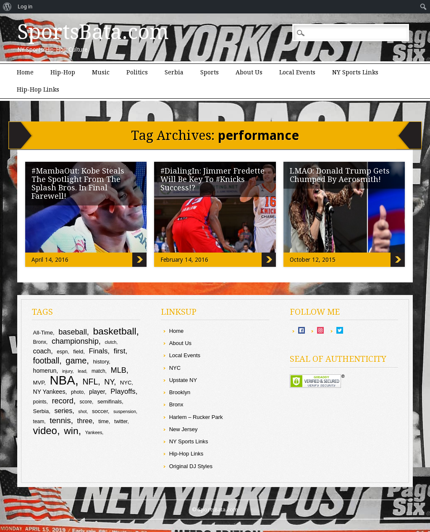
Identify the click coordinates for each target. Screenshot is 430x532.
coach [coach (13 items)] (42, 351)
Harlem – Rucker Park (196, 417)
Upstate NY (183, 380)
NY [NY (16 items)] (109, 382)
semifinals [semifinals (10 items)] (109, 401)
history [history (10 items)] (101, 361)
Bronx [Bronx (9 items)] (39, 342)
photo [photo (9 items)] (77, 392)
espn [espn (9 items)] (62, 352)
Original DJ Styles (190, 466)
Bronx (176, 404)
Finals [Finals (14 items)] (98, 351)
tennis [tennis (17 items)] (60, 420)
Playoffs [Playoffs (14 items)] (122, 391)
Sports (209, 72)
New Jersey (183, 429)
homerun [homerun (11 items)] (45, 370)
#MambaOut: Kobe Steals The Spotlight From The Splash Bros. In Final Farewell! (77, 183)
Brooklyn (180, 392)
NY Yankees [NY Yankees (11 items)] (49, 391)
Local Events (297, 72)
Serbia (174, 72)
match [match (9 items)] (98, 371)
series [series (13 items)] (64, 410)
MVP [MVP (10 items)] (39, 382)
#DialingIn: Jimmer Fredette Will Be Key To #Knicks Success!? (212, 179)
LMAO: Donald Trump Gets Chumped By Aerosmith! (340, 175)
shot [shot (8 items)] (82, 411)
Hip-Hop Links (38, 89)
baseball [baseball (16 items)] (72, 332)
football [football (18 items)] (46, 360)
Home (25, 72)
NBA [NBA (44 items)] (62, 380)
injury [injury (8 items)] (67, 371)
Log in (25, 6)
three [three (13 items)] (84, 420)
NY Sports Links (355, 72)
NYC (175, 368)
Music (101, 72)
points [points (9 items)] (40, 402)
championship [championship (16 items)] (75, 341)
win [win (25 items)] (71, 430)
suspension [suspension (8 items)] (124, 411)
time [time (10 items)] (103, 421)
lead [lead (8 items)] (82, 371)
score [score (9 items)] (86, 402)
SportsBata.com (93, 32)
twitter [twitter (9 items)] (120, 421)
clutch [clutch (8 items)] (110, 342)
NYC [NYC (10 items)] (126, 382)
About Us (249, 72)
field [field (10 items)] (78, 351)
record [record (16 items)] (62, 401)
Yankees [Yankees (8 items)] (93, 432)
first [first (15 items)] (120, 351)
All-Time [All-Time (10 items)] (43, 332)
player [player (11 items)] (97, 391)
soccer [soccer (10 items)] (100, 411)
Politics (137, 72)
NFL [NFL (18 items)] (90, 381)
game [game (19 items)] (76, 360)
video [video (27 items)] (45, 430)
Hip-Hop (62, 72)
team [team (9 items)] (39, 421)
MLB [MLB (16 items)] (118, 370)
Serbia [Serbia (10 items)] (41, 411)
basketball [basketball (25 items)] (114, 331)
